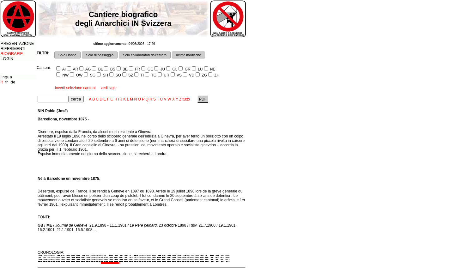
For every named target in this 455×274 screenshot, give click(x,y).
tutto (186, 99)
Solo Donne (67, 55)
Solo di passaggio (99, 55)
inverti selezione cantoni (75, 88)
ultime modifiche (188, 55)
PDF (203, 99)
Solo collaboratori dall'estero (145, 55)
